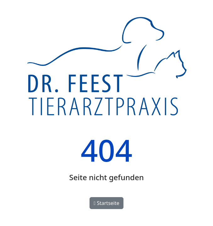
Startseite (106, 203)
